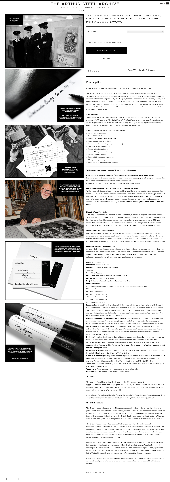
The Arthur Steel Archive (85, 4)
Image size (92, 32)
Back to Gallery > (95, 472)
